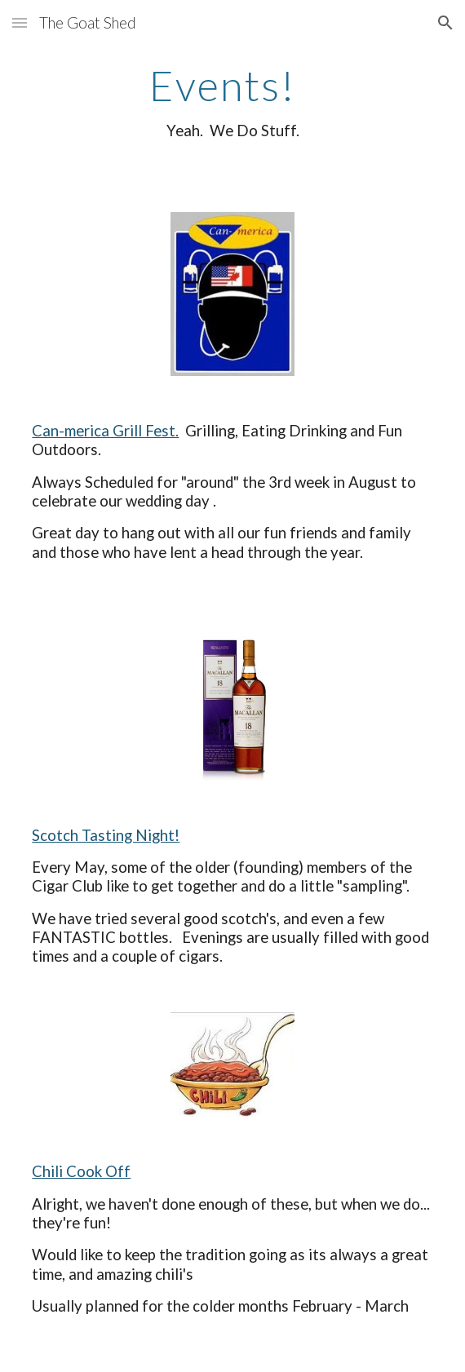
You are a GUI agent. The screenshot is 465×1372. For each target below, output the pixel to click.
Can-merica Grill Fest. (105, 431)
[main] (232, 101)
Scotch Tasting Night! (105, 835)
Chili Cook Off (81, 1171)
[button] (19, 22)
